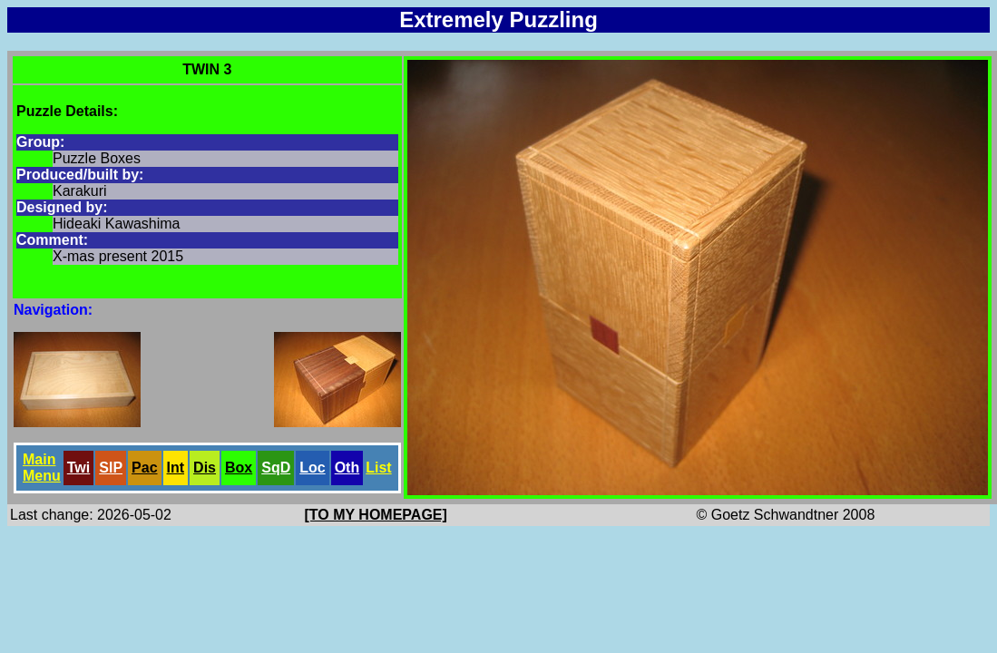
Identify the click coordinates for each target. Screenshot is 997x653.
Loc (312, 467)
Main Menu (42, 467)
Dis (204, 467)
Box (238, 467)
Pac (144, 467)
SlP (110, 467)
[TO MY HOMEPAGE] (376, 514)
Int (176, 467)
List (378, 467)
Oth (347, 467)
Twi (78, 467)
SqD (275, 467)
